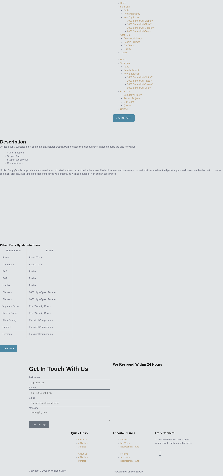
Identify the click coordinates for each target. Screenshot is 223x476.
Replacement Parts (130, 447)
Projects (124, 440)
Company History (133, 38)
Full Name (34, 377)
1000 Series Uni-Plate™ (140, 24)
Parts (126, 10)
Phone (32, 387)
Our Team (129, 45)
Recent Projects (132, 42)
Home (123, 3)
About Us (125, 35)
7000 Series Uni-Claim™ (140, 21)
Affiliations (83, 443)
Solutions (125, 6)
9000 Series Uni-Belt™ (139, 31)
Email (32, 398)
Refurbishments (132, 13)
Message (34, 408)
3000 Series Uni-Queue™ (140, 28)
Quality (127, 49)
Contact (124, 52)
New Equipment (132, 17)
